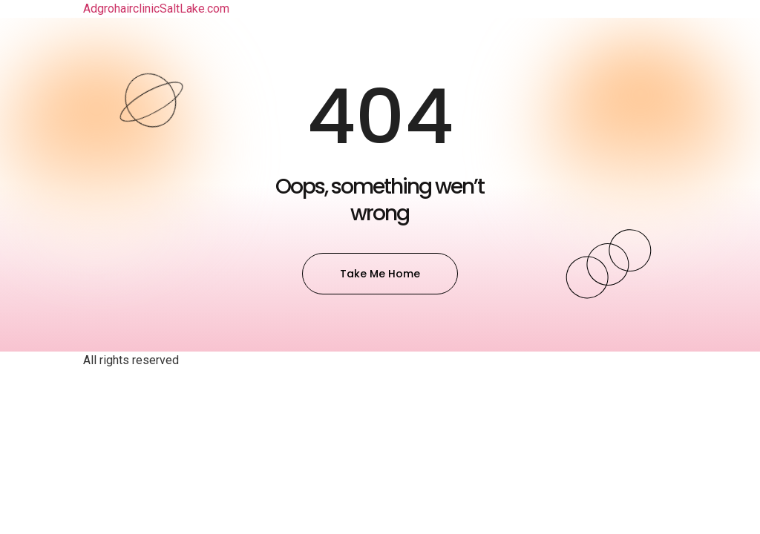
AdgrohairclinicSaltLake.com (156, 8)
